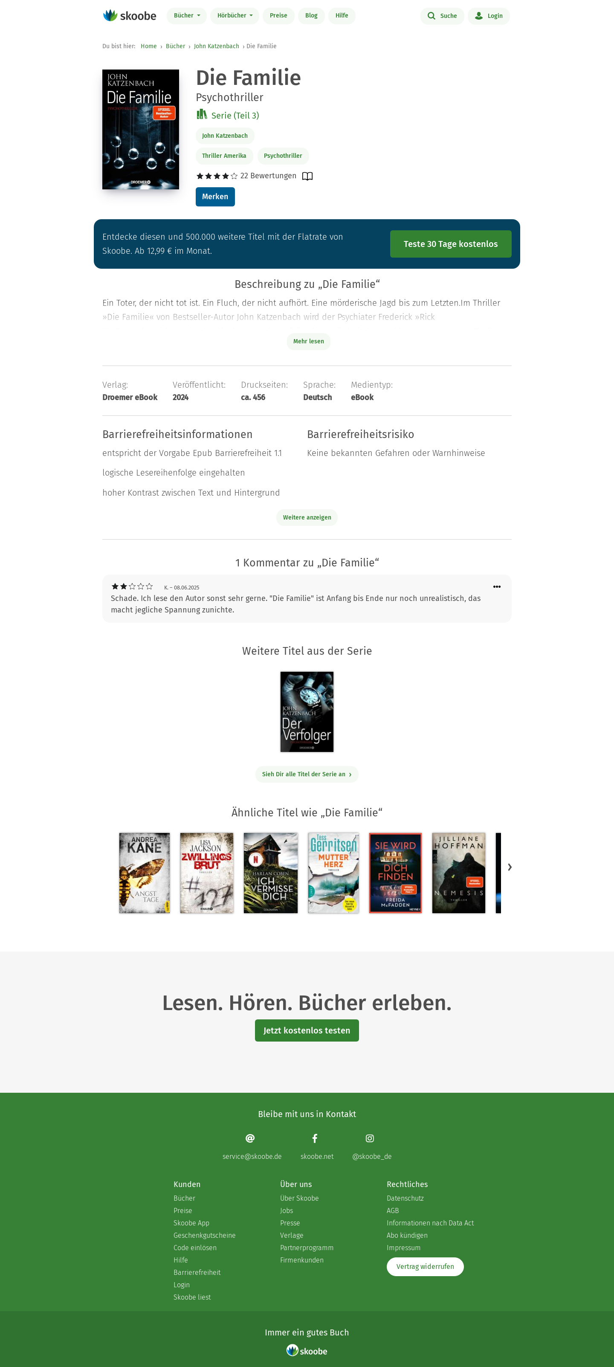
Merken (215, 196)
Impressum (404, 1248)
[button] (510, 867)
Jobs (286, 1211)
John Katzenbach (216, 46)
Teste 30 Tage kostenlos (451, 244)
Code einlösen (195, 1248)
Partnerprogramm (307, 1248)
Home (149, 46)
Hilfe (342, 15)
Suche (442, 15)
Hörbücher (232, 15)
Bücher (184, 15)
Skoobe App (191, 1223)
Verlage (292, 1235)
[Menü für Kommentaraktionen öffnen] (497, 587)
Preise (278, 15)
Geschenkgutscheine (205, 1235)
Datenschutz (405, 1198)
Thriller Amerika (224, 156)
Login (489, 15)
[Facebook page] (317, 1147)
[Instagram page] (372, 1147)
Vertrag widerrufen (425, 1267)
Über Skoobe (299, 1198)
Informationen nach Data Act (430, 1223)
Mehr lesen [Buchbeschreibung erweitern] (308, 341)
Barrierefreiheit (197, 1272)
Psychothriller (283, 156)
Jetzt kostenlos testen (307, 1030)
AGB (393, 1211)
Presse (290, 1223)
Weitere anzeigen (307, 517)
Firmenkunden (302, 1260)
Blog (311, 15)
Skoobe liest (192, 1297)
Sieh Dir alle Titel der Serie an (307, 774)
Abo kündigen (407, 1235)
